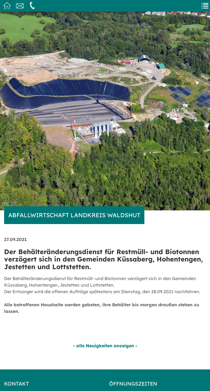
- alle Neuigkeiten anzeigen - (105, 345)
